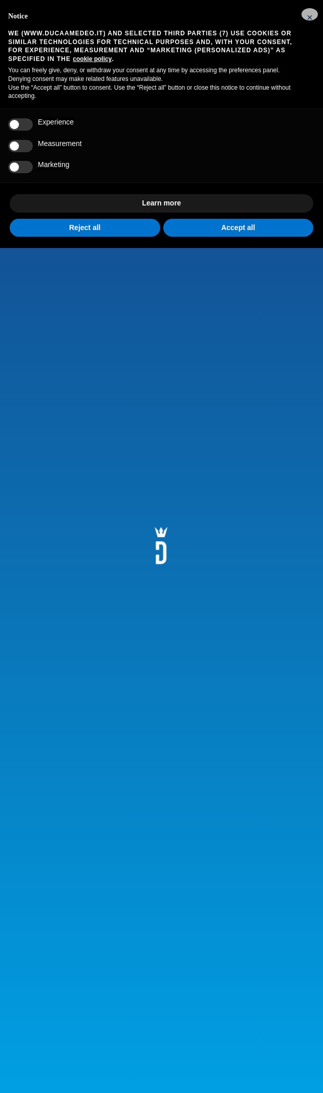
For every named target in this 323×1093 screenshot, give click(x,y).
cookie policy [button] (92, 59)
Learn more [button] (161, 203)
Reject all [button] (84, 227)
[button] (310, 14)
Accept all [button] (238, 227)
